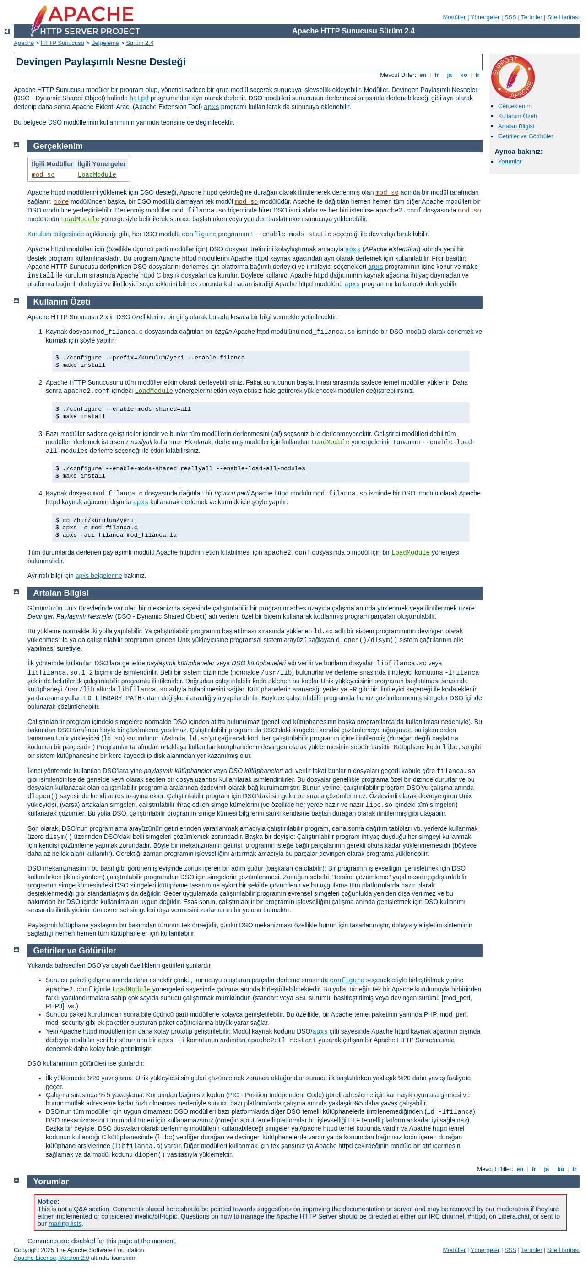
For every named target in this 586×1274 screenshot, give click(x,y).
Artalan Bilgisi (516, 126)
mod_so (43, 175)
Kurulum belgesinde (55, 234)
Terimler (531, 17)
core (61, 202)
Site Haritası (563, 17)
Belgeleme (105, 42)
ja (449, 74)
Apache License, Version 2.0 (51, 1257)
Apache (24, 42)
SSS (510, 17)
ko (464, 74)
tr (478, 74)
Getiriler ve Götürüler (525, 136)
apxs (211, 107)
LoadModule (97, 175)
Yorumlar (510, 161)
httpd (139, 98)
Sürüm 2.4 (139, 42)
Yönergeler (485, 17)
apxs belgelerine (99, 575)
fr (437, 74)
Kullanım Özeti (517, 116)
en (423, 74)
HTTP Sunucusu (62, 42)
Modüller (454, 17)
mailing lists (65, 1223)
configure (199, 234)
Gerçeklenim (515, 106)
